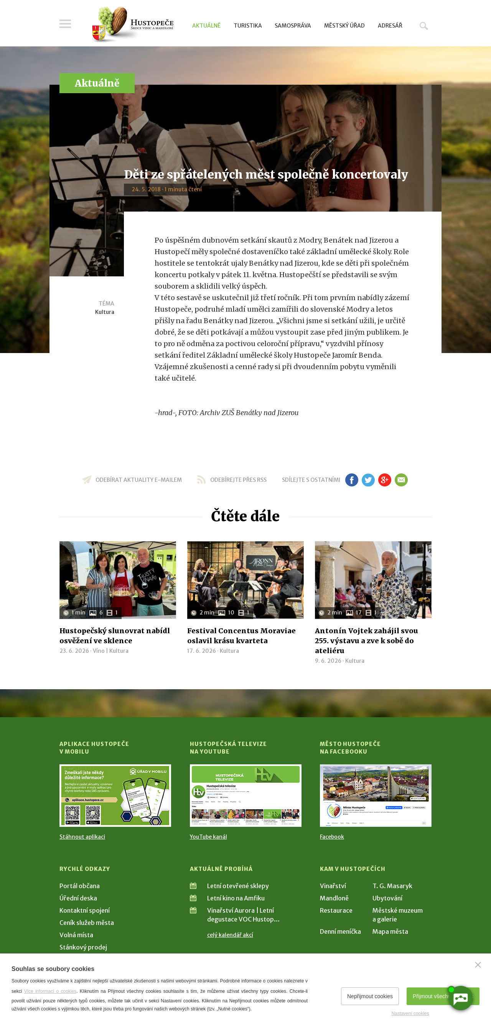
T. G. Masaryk (392, 886)
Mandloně (334, 898)
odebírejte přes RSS (238, 479)
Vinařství (333, 886)
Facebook (332, 836)
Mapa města (390, 931)
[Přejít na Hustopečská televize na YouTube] (246, 795)
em (401, 479)
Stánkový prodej (83, 947)
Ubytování (387, 898)
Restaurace (336, 910)
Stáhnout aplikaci (82, 836)
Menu (65, 24)
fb (352, 479)
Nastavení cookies (410, 1013)
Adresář (390, 25)
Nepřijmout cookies (370, 996)
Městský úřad (344, 25)
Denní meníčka (340, 931)
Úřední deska (78, 898)
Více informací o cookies (50, 991)
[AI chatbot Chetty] (460, 997)
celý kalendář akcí (230, 934)
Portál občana (79, 886)
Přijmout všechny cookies (443, 996)
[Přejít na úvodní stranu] (132, 25)
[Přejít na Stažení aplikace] (115, 795)
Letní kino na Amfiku (236, 898)
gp (384, 479)
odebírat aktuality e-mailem (139, 479)
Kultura (104, 312)
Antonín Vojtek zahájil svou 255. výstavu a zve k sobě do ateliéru (366, 640)
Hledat (424, 25)
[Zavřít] (478, 965)
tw (368, 479)
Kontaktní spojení (84, 910)
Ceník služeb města (86, 922)
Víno (99, 650)
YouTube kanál (208, 836)
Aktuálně (206, 25)
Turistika (248, 25)
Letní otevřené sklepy (238, 886)
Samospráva (293, 25)
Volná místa (76, 935)
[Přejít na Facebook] (376, 795)
